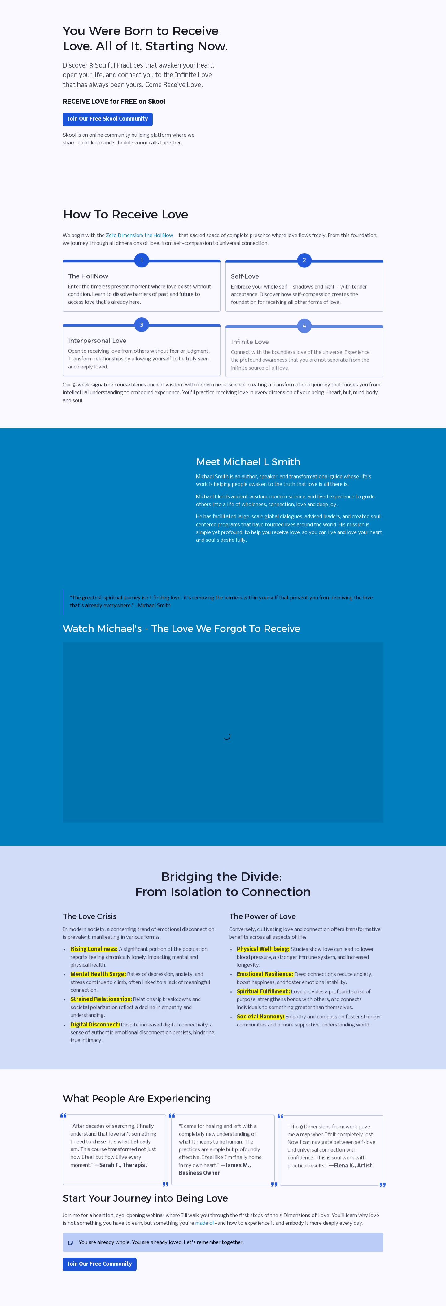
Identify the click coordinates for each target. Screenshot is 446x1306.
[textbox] (223, 653)
